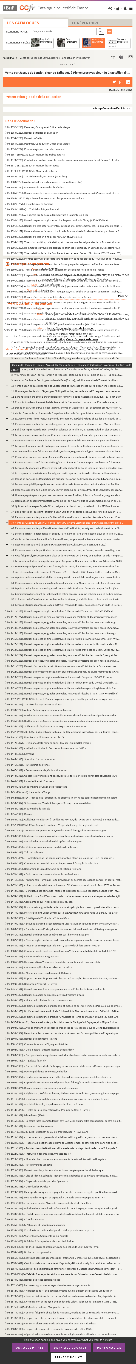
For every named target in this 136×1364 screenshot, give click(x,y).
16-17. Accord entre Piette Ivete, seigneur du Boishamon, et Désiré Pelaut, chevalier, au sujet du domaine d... (67, 418)
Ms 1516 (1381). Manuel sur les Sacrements (30, 1126)
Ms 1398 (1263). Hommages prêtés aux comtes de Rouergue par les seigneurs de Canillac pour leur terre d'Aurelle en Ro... (65, 264)
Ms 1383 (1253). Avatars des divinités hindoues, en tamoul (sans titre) (44, 182)
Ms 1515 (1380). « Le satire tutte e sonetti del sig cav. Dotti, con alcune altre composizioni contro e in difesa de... (65, 1121)
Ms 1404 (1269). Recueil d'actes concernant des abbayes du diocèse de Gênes (48, 297)
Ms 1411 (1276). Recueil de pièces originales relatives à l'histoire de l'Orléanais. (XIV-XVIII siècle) (60, 611)
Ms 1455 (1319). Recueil (19, 814)
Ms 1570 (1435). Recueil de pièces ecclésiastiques (33, 1279)
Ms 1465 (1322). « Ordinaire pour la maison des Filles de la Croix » (42, 847)
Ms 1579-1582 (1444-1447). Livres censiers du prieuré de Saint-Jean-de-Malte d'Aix (51, 1323)
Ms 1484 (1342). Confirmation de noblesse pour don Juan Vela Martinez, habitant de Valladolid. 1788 (61, 951)
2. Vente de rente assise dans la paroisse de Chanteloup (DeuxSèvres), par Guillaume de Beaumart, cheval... (67, 342)
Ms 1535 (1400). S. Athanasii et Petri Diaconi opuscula (36, 1225)
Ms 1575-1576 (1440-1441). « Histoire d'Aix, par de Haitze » (38, 1307)
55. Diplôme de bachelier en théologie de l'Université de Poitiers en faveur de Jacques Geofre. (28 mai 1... (67, 588)
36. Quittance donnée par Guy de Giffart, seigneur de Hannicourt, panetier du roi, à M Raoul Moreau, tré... (67, 506)
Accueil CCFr (10, 57)
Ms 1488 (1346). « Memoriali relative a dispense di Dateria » (39, 973)
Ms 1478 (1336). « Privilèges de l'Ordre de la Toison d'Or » (38, 918)
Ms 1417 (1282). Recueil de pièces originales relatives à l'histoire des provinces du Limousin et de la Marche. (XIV (63, 644)
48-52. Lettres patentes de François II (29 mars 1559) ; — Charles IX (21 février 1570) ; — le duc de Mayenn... (67, 572)
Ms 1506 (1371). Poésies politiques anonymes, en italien (37, 1071)
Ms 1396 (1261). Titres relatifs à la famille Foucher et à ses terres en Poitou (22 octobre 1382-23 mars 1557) (64, 253)
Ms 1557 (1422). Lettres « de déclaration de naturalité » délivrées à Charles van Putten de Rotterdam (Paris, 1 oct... (65, 1269)
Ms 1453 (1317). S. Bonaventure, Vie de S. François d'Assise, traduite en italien (49, 803)
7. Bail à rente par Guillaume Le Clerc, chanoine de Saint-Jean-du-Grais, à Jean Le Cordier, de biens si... (67, 369)
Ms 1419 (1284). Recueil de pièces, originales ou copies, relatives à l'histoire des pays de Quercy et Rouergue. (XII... (63, 655)
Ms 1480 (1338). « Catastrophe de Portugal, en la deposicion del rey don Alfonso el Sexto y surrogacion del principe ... (63, 929)
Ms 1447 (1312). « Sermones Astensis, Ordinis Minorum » (37, 770)
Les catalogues (23, 23)
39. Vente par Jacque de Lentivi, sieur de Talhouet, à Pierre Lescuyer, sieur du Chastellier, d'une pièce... (67, 522)
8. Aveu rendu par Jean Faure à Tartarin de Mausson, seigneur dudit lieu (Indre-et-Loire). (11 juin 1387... (67, 374)
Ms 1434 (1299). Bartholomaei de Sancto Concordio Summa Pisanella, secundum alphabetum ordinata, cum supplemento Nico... (63, 715)
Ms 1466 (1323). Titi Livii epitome (25, 852)
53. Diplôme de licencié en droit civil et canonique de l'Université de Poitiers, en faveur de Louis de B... (66, 577)
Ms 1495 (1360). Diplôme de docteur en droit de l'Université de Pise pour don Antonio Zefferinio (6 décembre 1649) (65, 1011)
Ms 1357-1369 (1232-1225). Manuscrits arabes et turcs (36, 154)
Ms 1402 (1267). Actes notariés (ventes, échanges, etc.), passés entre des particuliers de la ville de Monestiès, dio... (65, 286)
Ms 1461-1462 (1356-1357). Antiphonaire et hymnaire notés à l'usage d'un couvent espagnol (56, 830)
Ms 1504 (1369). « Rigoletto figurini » (26, 1060)
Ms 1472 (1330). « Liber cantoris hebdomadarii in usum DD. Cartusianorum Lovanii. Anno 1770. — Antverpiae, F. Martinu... (65, 885)
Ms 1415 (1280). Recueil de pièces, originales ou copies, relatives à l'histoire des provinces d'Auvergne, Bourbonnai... (63, 633)
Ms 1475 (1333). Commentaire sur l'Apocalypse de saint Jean (40, 901)
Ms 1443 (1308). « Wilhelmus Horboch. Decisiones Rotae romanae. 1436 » (46, 748)
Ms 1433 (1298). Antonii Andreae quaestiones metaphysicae (39, 710)
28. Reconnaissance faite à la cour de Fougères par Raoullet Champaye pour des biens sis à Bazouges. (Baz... (67, 462)
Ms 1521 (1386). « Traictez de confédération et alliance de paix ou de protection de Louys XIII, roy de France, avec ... (63, 1148)
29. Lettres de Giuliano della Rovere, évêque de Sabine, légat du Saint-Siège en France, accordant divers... (67, 468)
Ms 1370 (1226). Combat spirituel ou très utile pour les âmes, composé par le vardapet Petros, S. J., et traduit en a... (65, 160)
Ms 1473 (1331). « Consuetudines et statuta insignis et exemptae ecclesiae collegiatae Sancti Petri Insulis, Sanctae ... (63, 890)
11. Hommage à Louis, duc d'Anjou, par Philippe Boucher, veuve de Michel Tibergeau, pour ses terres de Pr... (67, 391)
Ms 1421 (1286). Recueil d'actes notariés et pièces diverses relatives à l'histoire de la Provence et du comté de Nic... (63, 666)
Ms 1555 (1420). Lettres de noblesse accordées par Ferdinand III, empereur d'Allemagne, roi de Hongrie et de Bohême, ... (65, 1257)
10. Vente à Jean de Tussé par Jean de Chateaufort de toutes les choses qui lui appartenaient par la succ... (67, 385)
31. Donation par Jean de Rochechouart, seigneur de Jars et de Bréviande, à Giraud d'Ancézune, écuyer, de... (67, 478)
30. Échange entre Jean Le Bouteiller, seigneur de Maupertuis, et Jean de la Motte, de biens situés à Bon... (67, 473)
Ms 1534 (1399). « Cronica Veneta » (25, 1219)
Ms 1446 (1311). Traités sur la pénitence (28, 764)
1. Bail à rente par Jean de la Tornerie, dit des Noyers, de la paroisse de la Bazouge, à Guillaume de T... (66, 336)
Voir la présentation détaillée (108, 108)
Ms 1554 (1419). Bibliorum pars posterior (29, 1252)
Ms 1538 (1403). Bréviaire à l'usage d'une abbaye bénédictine (40, 1241)
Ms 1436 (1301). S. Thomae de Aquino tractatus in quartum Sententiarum (46, 726)
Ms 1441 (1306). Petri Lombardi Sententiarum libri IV (35, 737)
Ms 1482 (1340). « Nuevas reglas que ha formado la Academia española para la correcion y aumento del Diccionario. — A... (65, 940)
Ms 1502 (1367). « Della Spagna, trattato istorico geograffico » (40, 1049)
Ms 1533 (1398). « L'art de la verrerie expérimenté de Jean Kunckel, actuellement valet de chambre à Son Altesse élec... (65, 1214)
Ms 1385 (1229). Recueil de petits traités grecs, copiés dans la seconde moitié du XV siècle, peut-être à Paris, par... (63, 193)
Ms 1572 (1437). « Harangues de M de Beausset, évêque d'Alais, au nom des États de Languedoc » (59, 1290)
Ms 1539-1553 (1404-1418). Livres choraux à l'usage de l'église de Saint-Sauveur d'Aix (53, 1246)
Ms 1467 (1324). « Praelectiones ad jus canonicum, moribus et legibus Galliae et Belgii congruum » (60, 858)
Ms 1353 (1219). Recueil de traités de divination (32, 132)
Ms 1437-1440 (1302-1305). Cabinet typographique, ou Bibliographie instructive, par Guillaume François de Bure (63, 732)
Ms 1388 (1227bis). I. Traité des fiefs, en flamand (33, 209)
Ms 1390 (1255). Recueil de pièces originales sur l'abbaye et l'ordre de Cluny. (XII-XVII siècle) (57, 220)
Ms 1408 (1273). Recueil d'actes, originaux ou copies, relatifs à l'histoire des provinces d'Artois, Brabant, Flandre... (63, 319)
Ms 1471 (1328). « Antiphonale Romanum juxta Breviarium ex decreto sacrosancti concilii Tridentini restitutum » (65, 879)
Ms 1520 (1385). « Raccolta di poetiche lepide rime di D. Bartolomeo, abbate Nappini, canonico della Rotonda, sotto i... (63, 1142)
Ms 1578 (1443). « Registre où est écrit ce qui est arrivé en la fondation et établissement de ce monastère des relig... (63, 1318)
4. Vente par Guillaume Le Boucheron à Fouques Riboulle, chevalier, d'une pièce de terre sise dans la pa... (67, 352)
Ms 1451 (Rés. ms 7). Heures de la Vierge (28, 792)
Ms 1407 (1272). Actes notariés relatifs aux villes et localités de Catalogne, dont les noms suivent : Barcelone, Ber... (65, 313)
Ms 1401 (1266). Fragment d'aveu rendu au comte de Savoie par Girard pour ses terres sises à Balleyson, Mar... (65, 280)
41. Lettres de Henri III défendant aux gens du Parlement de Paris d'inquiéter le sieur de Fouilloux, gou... (67, 533)
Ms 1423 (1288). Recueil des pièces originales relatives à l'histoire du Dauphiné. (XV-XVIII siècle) (59, 677)
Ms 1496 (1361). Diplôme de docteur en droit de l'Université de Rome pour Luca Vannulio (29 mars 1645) (63, 1016)
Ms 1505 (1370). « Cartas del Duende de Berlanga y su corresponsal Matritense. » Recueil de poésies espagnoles (65, 1066)
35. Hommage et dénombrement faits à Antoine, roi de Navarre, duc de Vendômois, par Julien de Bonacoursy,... (67, 500)
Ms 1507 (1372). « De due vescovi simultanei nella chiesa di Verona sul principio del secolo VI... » (59, 1077)
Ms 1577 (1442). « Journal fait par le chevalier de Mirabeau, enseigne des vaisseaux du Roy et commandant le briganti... (63, 1312)
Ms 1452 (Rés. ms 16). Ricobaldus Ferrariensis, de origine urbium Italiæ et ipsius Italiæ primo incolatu (62, 797)
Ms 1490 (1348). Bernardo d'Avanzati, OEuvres (32, 983)
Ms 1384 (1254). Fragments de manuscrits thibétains (35, 187)
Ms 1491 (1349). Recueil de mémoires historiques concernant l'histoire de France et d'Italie (56, 989)
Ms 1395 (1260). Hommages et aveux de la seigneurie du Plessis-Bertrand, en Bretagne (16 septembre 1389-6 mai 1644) (65, 247)
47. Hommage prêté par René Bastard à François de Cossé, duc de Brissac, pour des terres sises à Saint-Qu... (67, 566)
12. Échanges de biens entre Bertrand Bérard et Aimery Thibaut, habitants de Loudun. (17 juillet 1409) (66, 396)
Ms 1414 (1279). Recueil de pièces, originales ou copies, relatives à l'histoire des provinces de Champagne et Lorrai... (63, 627)
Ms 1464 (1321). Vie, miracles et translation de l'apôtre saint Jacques (44, 841)
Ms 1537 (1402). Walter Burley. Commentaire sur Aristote (37, 1235)
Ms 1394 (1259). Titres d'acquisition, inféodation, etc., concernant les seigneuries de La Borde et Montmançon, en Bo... (65, 242)
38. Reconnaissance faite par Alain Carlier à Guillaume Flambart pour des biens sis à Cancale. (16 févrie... (67, 517)
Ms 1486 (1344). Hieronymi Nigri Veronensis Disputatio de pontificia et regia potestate (53, 962)
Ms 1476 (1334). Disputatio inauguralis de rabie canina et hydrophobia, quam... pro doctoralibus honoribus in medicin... (65, 907)
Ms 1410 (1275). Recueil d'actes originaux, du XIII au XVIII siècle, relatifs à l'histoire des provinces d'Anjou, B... (63, 330)
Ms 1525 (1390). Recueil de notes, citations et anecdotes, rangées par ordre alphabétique (55, 1170)
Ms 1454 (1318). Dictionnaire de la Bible (28, 808)
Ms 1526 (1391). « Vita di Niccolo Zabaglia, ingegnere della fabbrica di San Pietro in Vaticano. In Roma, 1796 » (63, 1175)
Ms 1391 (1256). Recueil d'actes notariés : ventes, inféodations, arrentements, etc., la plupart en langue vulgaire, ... (65, 225)
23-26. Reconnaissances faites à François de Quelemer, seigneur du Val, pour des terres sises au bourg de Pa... (67, 451)
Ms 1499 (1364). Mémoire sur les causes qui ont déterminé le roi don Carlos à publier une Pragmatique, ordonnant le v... (65, 1033)
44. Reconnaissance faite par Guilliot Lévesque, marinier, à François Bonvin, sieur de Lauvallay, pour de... (67, 550)
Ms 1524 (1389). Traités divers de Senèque (29, 1164)
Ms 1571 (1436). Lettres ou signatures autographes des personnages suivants (48, 1285)
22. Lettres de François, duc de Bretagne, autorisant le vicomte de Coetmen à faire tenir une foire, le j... (67, 446)
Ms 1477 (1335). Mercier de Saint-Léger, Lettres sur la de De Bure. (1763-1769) (62, 912)
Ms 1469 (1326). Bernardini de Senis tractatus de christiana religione (44, 868)
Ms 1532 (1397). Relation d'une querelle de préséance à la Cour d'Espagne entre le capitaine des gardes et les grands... (63, 1208)
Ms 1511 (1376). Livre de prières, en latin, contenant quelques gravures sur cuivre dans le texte (58, 1099)
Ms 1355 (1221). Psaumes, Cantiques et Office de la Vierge (38, 143)
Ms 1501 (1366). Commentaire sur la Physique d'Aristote (37, 1044)
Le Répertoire (85, 22)
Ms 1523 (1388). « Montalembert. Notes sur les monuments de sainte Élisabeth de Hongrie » (56, 1159)
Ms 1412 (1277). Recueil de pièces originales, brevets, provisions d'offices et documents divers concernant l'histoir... (63, 616)
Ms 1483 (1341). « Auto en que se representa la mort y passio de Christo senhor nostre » (53, 945)
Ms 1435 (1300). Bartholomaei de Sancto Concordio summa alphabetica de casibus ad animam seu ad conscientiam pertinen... (63, 721)
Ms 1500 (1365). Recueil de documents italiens (32, 1038)
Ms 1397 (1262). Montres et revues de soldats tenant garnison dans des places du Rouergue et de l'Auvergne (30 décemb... (65, 258)
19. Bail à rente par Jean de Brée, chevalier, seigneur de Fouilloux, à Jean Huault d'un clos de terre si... (67, 429)
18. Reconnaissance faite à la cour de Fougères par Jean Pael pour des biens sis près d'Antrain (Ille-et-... (67, 424)
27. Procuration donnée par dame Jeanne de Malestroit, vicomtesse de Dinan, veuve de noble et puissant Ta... (67, 457)
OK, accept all (30, 1347)
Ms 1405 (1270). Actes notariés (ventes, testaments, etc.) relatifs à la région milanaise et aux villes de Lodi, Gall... (65, 302)
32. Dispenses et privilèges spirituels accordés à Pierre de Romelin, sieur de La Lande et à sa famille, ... (66, 484)
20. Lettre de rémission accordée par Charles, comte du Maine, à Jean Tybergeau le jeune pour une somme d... (67, 435)
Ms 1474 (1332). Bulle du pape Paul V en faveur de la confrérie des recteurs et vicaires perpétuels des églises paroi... (65, 896)
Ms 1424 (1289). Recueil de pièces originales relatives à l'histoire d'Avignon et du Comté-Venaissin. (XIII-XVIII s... (63, 682)
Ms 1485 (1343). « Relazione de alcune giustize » (32, 956)
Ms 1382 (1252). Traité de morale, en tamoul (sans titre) (37, 176)
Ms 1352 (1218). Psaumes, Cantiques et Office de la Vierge (38, 127)
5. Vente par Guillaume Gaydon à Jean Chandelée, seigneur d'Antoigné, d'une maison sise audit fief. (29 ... (67, 358)
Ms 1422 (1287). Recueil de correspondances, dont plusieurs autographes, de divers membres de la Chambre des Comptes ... (65, 671)
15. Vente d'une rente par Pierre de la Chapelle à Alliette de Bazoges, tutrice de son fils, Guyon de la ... (66, 413)
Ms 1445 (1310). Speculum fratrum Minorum (31, 759)
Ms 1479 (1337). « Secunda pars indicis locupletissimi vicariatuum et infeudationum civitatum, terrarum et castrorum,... (63, 923)
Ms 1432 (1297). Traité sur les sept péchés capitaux (34, 704)
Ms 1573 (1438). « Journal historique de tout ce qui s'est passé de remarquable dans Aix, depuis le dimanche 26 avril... (63, 1296)
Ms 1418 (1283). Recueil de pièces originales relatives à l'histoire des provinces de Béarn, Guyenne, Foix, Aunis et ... (63, 649)
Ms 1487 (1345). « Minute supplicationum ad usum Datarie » (39, 967)
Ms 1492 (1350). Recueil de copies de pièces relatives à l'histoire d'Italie (45, 994)
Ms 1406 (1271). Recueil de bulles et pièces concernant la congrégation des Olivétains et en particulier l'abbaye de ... (65, 308)
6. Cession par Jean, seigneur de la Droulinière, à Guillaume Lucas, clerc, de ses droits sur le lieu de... (66, 363)
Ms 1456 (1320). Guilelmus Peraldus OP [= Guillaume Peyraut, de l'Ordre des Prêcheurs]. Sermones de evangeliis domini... (63, 819)
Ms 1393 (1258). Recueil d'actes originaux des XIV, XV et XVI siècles (44, 237)
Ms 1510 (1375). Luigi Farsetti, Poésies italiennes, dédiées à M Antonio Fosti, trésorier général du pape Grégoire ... (65, 1093)
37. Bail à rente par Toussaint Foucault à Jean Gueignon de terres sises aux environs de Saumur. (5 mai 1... (67, 511)
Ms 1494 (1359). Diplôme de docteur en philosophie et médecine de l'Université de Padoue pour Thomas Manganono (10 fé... (65, 1005)
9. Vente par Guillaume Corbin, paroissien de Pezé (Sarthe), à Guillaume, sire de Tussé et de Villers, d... (66, 380)
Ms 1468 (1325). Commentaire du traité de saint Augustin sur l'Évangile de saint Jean (53, 863)
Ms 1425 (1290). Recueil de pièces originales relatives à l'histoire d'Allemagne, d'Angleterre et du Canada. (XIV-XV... (63, 688)
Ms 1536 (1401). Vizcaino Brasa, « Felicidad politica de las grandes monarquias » (50, 1230)
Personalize (109, 1347)
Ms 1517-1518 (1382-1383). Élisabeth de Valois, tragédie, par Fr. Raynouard (47, 1131)
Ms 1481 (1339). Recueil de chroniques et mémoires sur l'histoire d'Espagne (48, 934)
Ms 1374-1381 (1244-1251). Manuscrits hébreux (32, 171)
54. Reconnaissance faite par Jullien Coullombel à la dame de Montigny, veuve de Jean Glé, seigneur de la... (67, 583)
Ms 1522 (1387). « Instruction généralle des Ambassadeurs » (39, 1153)
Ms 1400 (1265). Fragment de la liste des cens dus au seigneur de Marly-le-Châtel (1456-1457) (57, 275)
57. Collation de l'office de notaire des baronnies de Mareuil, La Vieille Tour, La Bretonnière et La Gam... (67, 599)
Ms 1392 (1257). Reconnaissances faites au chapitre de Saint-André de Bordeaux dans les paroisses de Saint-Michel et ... (65, 231)
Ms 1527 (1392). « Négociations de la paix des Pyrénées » (37, 1181)
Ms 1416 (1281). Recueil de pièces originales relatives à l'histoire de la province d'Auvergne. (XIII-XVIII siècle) (63, 639)
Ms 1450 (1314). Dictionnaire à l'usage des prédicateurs (37, 786)
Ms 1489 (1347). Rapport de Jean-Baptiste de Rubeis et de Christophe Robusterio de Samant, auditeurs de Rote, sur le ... (65, 978)
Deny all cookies (70, 1347)
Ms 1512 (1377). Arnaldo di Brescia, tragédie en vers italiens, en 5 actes (45, 1104)
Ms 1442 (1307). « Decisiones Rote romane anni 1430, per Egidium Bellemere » (49, 742)
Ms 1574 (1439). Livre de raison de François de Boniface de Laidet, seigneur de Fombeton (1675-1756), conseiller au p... (63, 1301)
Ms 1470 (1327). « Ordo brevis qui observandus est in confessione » (42, 874)
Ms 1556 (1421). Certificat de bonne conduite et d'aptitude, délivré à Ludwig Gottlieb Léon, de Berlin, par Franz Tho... (65, 1263)
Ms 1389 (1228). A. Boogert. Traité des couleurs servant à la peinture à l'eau (48, 214)
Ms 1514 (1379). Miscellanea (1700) (26, 1115)
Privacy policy (68, 1357)
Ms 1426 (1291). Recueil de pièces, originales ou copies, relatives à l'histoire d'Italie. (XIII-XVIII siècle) (62, 693)
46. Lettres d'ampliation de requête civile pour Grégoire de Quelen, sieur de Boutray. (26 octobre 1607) (66, 561)
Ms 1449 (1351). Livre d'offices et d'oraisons (30, 781)
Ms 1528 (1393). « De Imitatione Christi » (28, 1186)
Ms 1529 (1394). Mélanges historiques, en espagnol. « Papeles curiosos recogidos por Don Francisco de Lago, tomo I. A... (63, 1192)
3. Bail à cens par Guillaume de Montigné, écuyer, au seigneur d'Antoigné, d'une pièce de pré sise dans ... (67, 347)
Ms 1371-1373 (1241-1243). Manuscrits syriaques (33, 165)
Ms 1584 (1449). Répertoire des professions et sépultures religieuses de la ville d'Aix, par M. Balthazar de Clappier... (63, 1334)
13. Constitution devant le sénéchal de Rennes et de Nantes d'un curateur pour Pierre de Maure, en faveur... (67, 402)
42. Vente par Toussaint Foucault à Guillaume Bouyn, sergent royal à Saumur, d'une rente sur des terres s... (67, 539)
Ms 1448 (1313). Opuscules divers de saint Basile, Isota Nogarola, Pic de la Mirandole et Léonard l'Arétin (63, 775)
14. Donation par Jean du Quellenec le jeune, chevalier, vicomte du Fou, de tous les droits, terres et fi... (66, 407)
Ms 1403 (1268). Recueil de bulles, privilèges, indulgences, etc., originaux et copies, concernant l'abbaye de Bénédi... (65, 291)
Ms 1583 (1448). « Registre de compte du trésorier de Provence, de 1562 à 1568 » (49, 1329)
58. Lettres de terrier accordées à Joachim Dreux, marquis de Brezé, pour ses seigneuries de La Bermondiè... (67, 604)
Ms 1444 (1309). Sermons (20, 753)
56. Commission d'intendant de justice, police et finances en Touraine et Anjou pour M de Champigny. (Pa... (67, 594)
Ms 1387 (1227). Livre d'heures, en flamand (30, 204)
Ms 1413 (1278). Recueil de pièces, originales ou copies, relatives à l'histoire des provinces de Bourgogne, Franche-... (63, 622)
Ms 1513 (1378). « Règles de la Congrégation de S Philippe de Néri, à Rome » (48, 1110)
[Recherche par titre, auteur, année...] (64, 31)
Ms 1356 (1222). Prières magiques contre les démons (35, 149)
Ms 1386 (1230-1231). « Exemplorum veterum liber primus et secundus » (45, 198)
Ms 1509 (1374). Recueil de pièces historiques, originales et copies (42, 1088)
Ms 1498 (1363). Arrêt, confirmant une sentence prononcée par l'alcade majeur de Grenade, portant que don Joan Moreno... (65, 1027)
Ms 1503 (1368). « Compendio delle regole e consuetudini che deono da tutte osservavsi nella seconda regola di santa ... (65, 1055)
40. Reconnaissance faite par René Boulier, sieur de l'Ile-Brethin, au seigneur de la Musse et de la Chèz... (67, 528)
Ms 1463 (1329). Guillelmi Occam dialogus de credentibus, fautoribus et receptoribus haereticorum (60, 836)
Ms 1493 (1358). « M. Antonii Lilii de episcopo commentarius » (40, 1000)
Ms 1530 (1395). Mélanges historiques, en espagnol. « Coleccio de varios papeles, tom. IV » (55, 1197)
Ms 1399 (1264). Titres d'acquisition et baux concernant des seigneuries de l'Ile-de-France (55, 269)
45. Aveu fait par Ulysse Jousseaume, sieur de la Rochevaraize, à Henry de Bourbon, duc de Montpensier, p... (67, 555)
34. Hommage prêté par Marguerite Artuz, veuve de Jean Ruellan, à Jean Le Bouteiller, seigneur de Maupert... (67, 495)
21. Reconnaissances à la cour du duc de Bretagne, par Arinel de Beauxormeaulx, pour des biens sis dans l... (67, 440)
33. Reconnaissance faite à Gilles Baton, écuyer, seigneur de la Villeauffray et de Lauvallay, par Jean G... (67, 489)
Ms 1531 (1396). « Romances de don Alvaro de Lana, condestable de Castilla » (49, 1203)
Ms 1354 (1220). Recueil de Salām (25, 138)
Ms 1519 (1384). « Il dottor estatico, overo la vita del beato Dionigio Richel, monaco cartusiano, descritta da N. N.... (63, 1137)
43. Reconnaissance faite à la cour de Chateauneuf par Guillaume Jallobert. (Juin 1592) (58, 544)
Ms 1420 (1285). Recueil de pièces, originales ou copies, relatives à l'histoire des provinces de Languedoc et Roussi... (63, 660)
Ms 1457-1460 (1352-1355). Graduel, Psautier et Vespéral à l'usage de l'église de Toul (52, 825)
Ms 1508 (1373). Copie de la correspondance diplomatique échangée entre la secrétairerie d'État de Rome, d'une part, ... (65, 1082)
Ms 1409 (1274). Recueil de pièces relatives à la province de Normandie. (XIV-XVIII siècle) (56, 324)
